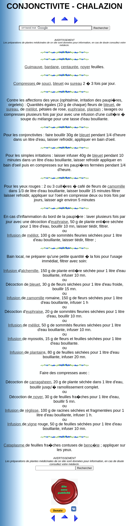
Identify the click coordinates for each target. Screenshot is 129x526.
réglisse (31, 410)
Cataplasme (14, 445)
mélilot (31, 109)
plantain (94, 109)
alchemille (29, 271)
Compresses (24, 83)
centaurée (69, 67)
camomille (116, 186)
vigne (31, 424)
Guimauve (33, 67)
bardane (52, 67)
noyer (85, 67)
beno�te (92, 445)
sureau (76, 83)
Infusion (14, 235)
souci (46, 83)
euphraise (76, 109)
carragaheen (40, 382)
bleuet (58, 83)
